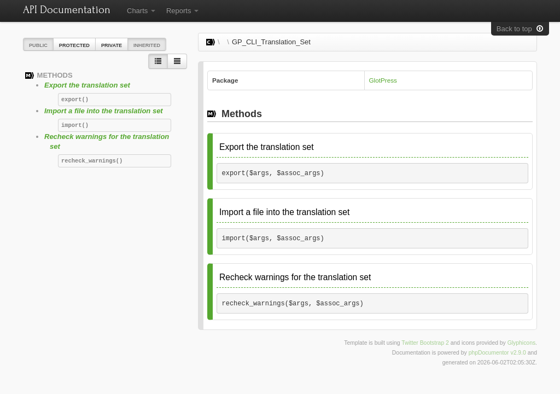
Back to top (520, 29)
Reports (182, 11)
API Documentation (66, 10)
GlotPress (383, 80)
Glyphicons (521, 343)
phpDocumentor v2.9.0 (497, 353)
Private (111, 45)
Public (38, 45)
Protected (74, 45)
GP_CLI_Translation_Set (271, 42)
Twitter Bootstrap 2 (425, 343)
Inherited (146, 45)
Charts (141, 11)
